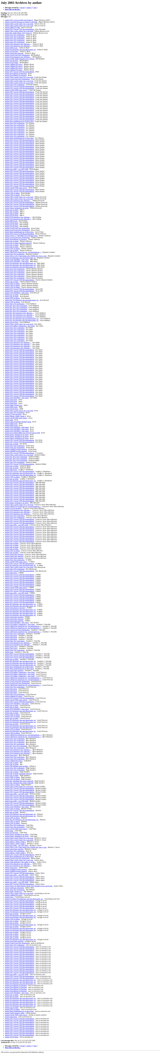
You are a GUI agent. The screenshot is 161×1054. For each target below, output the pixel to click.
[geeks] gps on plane (12, 210)
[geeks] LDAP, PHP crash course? (16, 90)
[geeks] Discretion (11, 399)
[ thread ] (22, 7)
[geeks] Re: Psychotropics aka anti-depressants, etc (22, 300)
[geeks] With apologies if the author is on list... (20, 862)
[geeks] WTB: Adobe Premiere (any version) (20, 59)
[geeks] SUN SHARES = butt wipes (17, 259)
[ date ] (35, 7)
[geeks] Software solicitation (14, 888)
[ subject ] (29, 7)
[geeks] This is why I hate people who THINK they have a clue (26, 256)
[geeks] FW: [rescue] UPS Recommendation (20, 29)
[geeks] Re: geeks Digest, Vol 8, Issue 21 (18, 33)
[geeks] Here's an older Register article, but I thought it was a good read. (29, 886)
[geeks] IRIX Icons (11, 48)
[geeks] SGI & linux (12, 51)
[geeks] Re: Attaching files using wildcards (19, 781)
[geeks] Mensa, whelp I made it (15, 416)
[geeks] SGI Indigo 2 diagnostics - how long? (20, 326)
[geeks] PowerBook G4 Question (16, 73)
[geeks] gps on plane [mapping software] (18, 243)
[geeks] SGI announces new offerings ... (18, 44)
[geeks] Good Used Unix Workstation (17, 55)
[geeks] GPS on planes (12, 193)
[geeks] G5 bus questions (13, 414)
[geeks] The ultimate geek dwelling (17, 766)
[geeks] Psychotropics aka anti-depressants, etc (20, 49)
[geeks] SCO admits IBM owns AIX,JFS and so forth (22, 433)
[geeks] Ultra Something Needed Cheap (18, 422)
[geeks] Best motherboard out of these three (19, 121)
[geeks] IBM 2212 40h (12, 27)
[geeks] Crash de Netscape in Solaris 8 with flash (21, 22)
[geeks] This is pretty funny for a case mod (19, 24)
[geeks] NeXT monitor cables (15, 1013)
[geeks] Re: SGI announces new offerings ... (19, 313)
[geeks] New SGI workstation (15, 35)
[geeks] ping (9, 420)
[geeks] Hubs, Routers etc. (14, 405)
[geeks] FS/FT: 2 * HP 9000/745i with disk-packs (21, 236)
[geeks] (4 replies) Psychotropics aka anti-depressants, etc (24, 899)
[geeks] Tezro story (11, 646)
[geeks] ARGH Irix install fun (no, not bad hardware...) (23, 252)
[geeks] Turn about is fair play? (15, 608)
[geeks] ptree (9, 897)
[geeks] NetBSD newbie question (16, 449)
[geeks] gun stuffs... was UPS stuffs (17, 169)
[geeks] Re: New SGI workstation (16, 306)
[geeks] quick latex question (14, 53)
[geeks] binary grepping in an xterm (17, 208)
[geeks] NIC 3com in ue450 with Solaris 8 (19, 20)
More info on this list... (13, 9)
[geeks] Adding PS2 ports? (14, 64)
